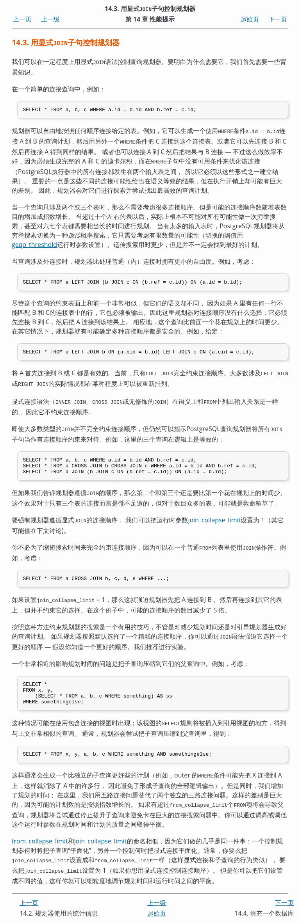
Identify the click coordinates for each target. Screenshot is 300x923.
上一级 (50, 19)
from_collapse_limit (40, 844)
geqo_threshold (34, 242)
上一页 (22, 19)
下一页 (277, 19)
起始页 (249, 19)
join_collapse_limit (214, 521)
